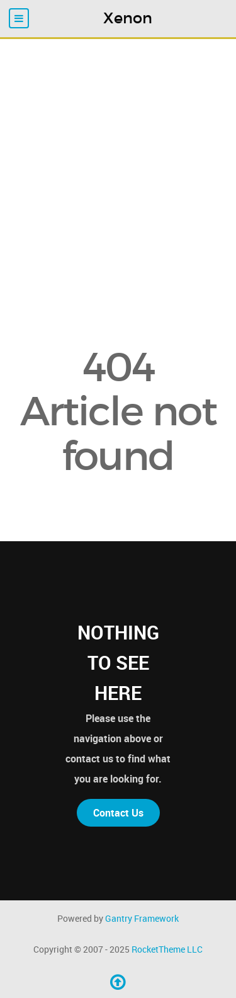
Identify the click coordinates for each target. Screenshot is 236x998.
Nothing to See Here (118, 662)
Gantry (142, 918)
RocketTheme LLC (167, 949)
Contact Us (118, 813)
